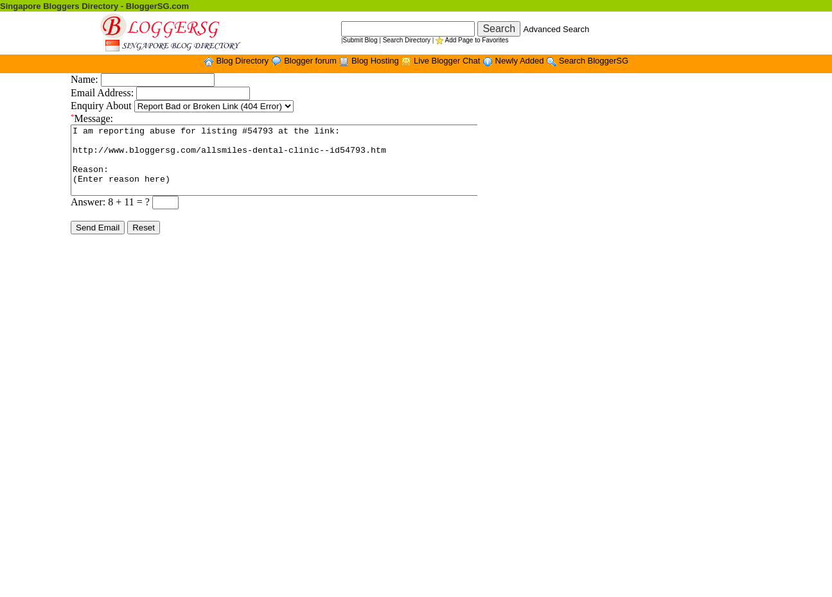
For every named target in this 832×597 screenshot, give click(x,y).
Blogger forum (311, 60)
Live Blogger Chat (448, 60)
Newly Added (521, 60)
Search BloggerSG (593, 60)
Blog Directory (243, 60)
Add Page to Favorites (476, 40)
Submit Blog (360, 40)
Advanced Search (557, 29)
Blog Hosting (376, 60)
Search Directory (406, 40)
